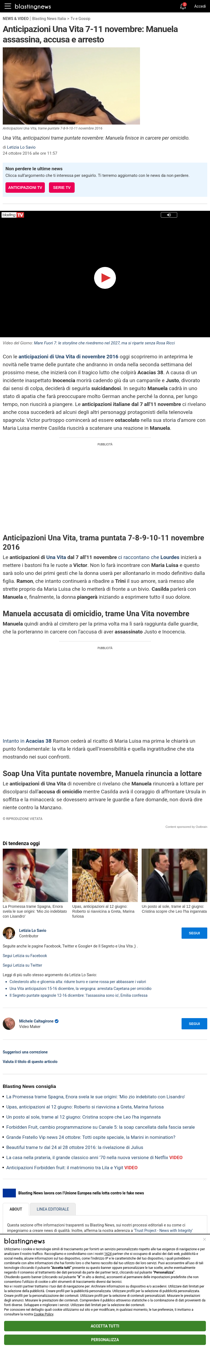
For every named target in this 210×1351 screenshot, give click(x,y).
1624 (108, 1254)
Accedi (200, 6)
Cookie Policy (43, 1314)
